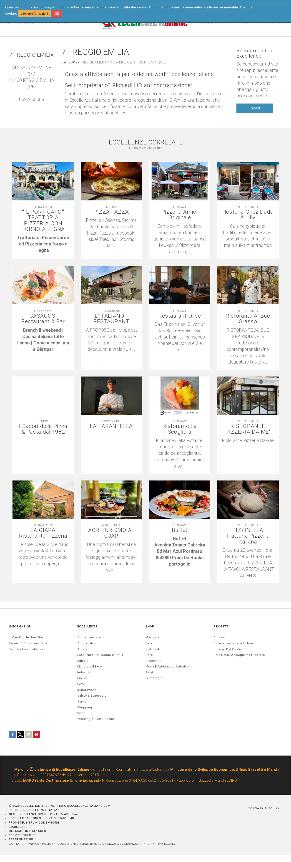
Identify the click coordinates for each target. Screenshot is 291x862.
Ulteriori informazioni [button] (34, 13)
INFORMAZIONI (21, 626)
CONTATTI (16, 843)
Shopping (84, 707)
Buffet (180, 530)
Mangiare (153, 637)
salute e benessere (91, 695)
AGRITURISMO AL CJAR (111, 533)
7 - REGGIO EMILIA (31, 55)
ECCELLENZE (87, 626)
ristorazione (87, 690)
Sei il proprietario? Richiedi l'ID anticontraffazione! (128, 85)
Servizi (151, 672)
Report (254, 108)
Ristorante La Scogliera (180, 429)
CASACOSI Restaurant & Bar (43, 318)
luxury (82, 678)
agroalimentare (89, 637)
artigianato (85, 643)
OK (57, 13)
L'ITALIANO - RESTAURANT (111, 318)
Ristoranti (153, 649)
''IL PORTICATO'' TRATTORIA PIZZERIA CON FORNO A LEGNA (43, 220)
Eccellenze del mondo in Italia (100, 655)
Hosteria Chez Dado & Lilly (247, 214)
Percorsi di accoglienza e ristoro (239, 655)
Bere (149, 643)
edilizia (82, 660)
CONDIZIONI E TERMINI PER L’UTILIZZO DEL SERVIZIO (98, 843)
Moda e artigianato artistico (167, 666)
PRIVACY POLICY (40, 843)
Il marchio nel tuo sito (26, 637)
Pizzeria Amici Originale (180, 214)
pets (80, 684)
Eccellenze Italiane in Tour (233, 643)
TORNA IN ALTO (263, 808)
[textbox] (43, 243)
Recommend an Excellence (255, 53)
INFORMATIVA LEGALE (159, 843)
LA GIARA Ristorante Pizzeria (43, 533)
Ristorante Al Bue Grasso (248, 318)
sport (81, 713)
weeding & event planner (96, 718)
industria (84, 672)
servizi (82, 701)
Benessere (153, 660)
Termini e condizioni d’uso (29, 643)
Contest (220, 637)
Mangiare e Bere (89, 666)
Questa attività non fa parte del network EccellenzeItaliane (139, 74)
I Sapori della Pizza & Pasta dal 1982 (43, 429)
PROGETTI (222, 626)
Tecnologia (154, 678)
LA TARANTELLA (111, 426)
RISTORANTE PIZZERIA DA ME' (248, 429)
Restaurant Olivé (179, 316)
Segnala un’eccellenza (26, 649)
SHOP (150, 626)
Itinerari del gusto (227, 649)
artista (82, 649)
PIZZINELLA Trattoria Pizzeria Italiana (248, 536)
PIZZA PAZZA (111, 212)
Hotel (150, 655)
